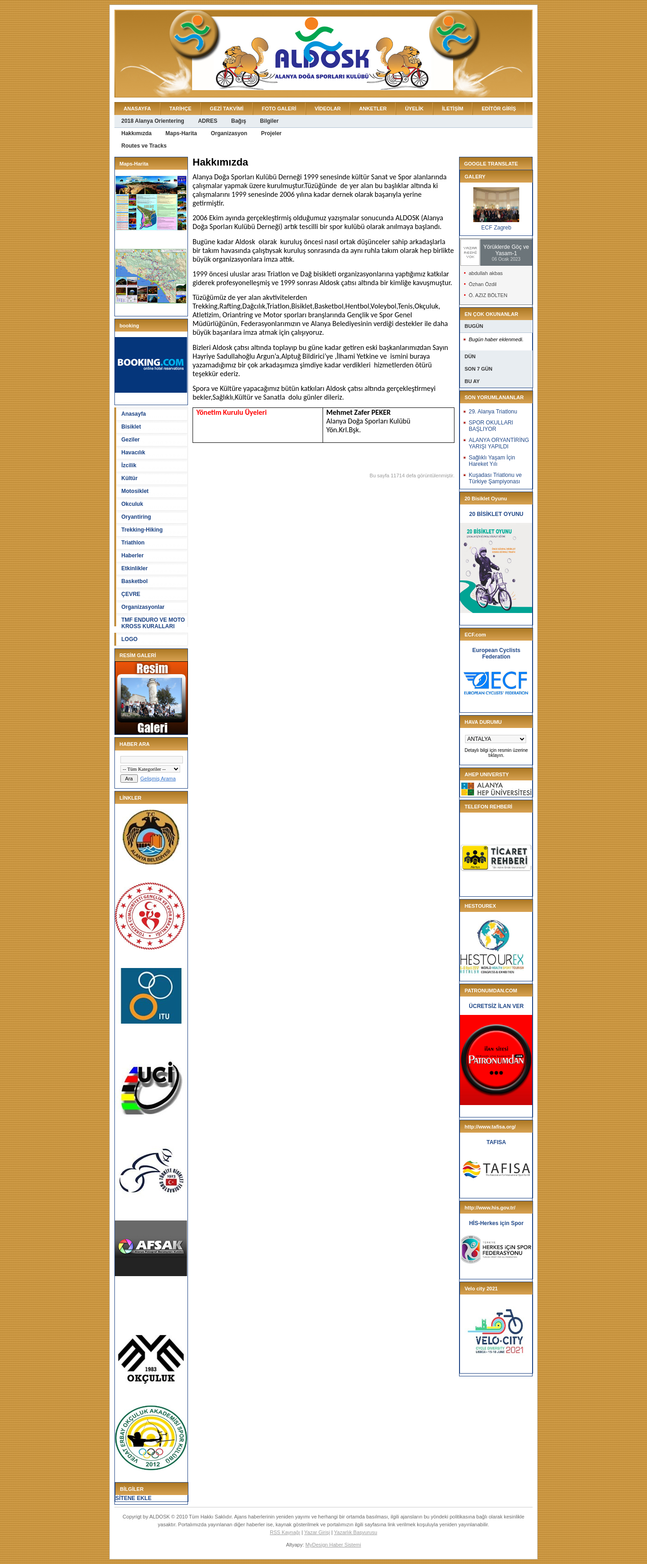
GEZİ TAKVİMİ (227, 108)
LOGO (129, 639)
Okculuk (132, 504)
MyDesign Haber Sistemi (333, 1544)
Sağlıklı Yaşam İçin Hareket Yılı (492, 460)
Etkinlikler (134, 568)
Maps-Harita (181, 133)
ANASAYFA (137, 108)
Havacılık (133, 452)
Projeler (271, 133)
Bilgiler (269, 121)
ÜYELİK (414, 108)
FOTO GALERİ (279, 108)
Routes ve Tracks (144, 146)
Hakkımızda (136, 133)
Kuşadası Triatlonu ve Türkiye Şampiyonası (495, 478)
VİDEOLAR (328, 108)
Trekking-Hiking (142, 530)
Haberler (132, 555)
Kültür (129, 478)
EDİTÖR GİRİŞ (499, 108)
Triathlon (133, 542)
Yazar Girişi (317, 1532)
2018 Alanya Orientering (152, 121)
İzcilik (128, 465)
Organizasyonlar (143, 607)
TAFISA (496, 1142)
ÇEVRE (130, 594)
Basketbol (134, 581)
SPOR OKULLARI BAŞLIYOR (491, 425)
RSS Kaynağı (285, 1532)
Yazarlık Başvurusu (355, 1532)
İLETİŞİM (452, 108)
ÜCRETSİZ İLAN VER (496, 1006)
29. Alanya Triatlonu (493, 411)
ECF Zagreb (496, 227)
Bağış (238, 121)
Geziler (130, 439)
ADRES (207, 121)
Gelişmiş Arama (158, 778)
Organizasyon (229, 133)
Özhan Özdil (483, 284)
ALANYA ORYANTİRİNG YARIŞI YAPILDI (499, 443)
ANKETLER (373, 108)
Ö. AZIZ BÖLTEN (488, 295)
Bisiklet (131, 427)
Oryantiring (136, 517)
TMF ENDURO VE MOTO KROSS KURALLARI (153, 623)
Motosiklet (134, 491)
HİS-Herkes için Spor (496, 1223)
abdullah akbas (486, 273)
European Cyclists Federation (496, 653)
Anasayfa (133, 414)
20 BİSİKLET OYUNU (496, 514)
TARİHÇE (181, 108)
